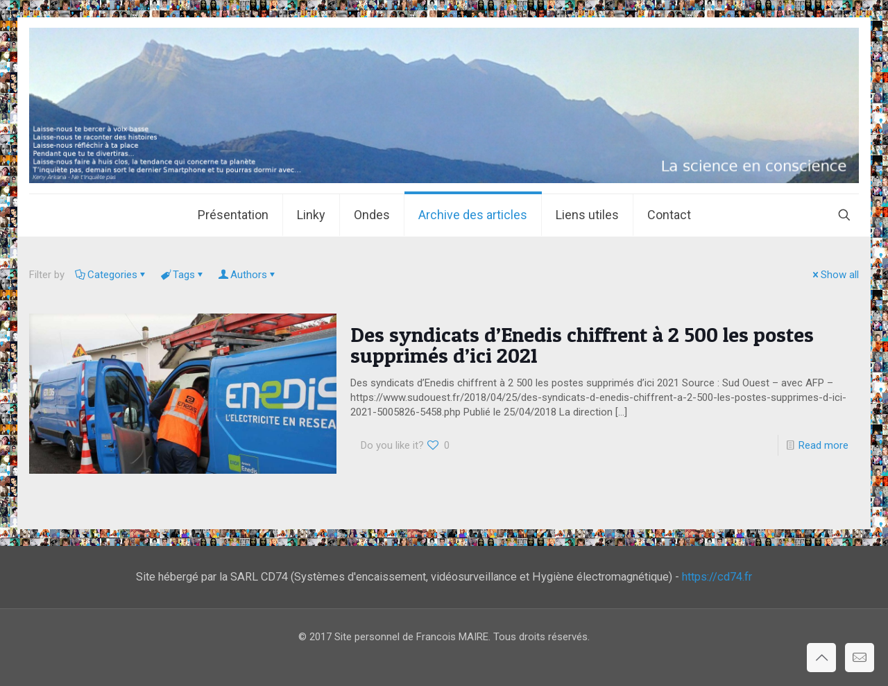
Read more (823, 445)
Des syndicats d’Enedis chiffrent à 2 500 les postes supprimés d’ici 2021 (582, 345)
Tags (182, 274)
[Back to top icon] (821, 657)
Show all (834, 274)
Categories (111, 274)
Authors (248, 274)
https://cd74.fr (717, 576)
